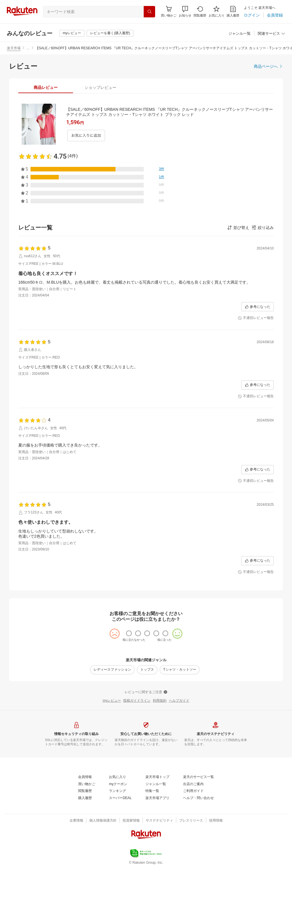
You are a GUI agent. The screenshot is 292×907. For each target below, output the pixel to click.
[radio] (129, 633)
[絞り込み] (263, 227)
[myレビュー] (71, 33)
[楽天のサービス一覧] (198, 777)
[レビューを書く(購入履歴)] (110, 33)
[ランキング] (117, 791)
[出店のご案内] (193, 784)
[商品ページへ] (268, 66)
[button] (185, 11)
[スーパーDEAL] (120, 798)
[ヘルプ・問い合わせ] (198, 798)
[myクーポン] (118, 784)
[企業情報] (76, 820)
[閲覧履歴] (200, 11)
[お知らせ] (185, 11)
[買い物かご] (86, 784)
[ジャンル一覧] (239, 33)
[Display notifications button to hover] (169, 11)
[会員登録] (275, 15)
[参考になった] (257, 306)
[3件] (161, 169)
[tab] (45, 87)
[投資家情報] (131, 820)
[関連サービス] (271, 33)
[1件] (161, 177)
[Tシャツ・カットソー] (179, 669)
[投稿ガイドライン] (137, 701)
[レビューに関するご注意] (146, 692)
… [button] (28, 48)
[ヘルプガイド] (179, 701)
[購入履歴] (233, 11)
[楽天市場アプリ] (157, 798)
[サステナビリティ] (159, 820)
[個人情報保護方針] (103, 820)
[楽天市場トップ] (157, 777)
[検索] (149, 11)
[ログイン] (252, 15)
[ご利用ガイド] (193, 791)
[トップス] (147, 669)
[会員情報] (85, 777)
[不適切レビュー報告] (256, 318)
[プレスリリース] (191, 820)
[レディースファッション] (112, 669)
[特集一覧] (152, 791)
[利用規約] (160, 701)
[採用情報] (216, 820)
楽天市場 (14, 48)
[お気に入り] (216, 11)
